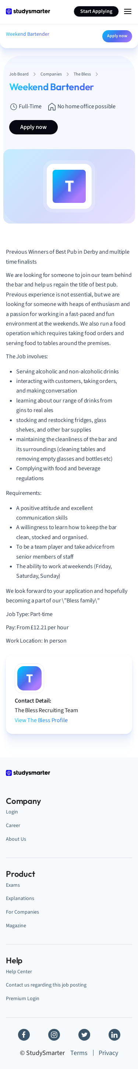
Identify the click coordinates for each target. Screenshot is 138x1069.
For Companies (22, 912)
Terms (79, 1053)
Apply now (117, 36)
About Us (16, 839)
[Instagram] (54, 1035)
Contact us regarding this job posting (46, 985)
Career (13, 825)
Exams (13, 885)
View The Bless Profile (41, 720)
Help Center (19, 971)
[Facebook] (24, 1035)
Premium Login (22, 998)
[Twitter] (84, 1035)
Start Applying (96, 11)
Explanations (20, 898)
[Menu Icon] (127, 11)
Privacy (108, 1053)
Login (12, 812)
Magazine (16, 925)
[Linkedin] (114, 1035)
